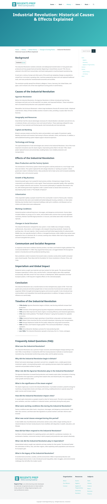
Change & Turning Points (47, 49)
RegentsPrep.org (50, 501)
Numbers (77, 493)
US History (85, 74)
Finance (89, 494)
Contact (65, 486)
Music (88, 4)
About (64, 481)
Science (79, 4)
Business (89, 491)
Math (62, 4)
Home (17, 49)
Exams (53, 4)
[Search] (94, 51)
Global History (32, 49)
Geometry (85, 62)
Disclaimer (67, 501)
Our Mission (66, 483)
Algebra (85, 60)
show (23, 62)
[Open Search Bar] (94, 4)
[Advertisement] (53, 33)
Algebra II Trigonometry (89, 64)
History (70, 4)
